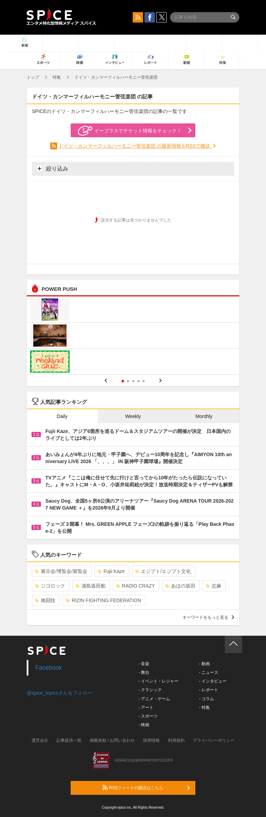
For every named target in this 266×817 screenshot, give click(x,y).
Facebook (48, 667)
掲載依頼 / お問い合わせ (112, 740)
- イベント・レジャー (158, 681)
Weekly (133, 416)
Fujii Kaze (111, 571)
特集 (57, 77)
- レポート (208, 689)
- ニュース (208, 672)
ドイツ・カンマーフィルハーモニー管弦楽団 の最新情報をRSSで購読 (135, 146)
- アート (146, 707)
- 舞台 (144, 672)
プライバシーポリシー (213, 740)
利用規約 (176, 740)
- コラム (206, 698)
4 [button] (138, 381)
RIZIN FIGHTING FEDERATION (103, 600)
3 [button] (133, 381)
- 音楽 (144, 663)
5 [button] (143, 381)
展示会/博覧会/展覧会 (61, 571)
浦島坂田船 (91, 586)
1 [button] (123, 381)
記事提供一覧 (68, 740)
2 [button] (128, 381)
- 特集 (204, 707)
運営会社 (40, 740)
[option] (133, 336)
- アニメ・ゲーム (154, 698)
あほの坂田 (180, 586)
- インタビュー (212, 681)
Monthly (203, 416)
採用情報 (151, 740)
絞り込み (52, 168)
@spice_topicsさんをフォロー (59, 693)
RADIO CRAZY (135, 586)
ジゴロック (50, 586)
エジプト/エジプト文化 (163, 571)
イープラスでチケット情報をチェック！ (129, 131)
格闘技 (45, 600)
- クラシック (150, 689)
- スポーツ (148, 716)
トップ (33, 77)
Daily (62, 416)
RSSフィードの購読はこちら (146, 787)
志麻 (213, 586)
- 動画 (204, 663)
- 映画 (144, 724)
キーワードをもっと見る (208, 617)
